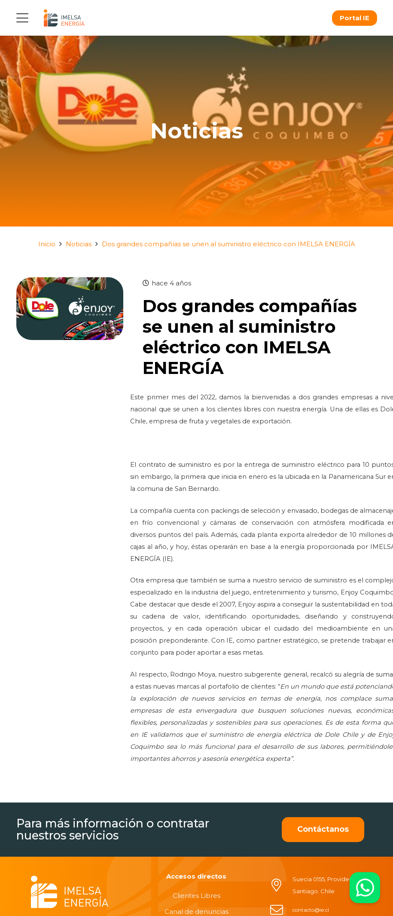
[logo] (64, 18)
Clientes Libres (196, 895)
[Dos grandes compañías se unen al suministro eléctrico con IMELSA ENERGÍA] (70, 283)
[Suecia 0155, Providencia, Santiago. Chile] (280, 885)
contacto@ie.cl (310, 910)
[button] (22, 18)
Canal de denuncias (196, 911)
